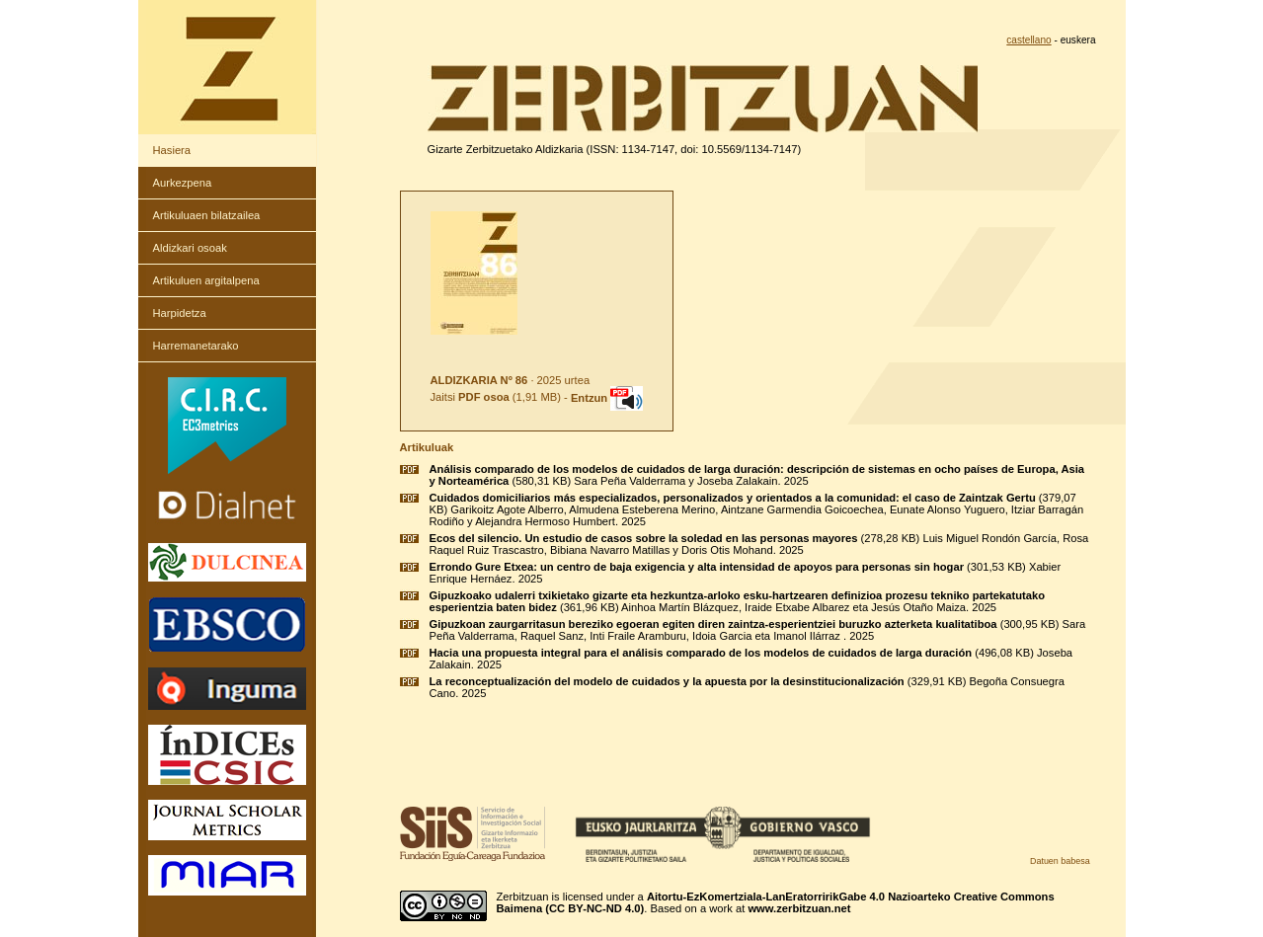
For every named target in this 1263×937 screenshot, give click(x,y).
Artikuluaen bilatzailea (207, 215)
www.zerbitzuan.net (799, 908)
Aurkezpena (182, 183)
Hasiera (172, 150)
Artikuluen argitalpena (206, 280)
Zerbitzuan (523, 896)
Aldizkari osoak (190, 248)
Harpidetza (179, 313)
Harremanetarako (196, 345)
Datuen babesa (1060, 861)
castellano (1028, 40)
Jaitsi (470, 398)
